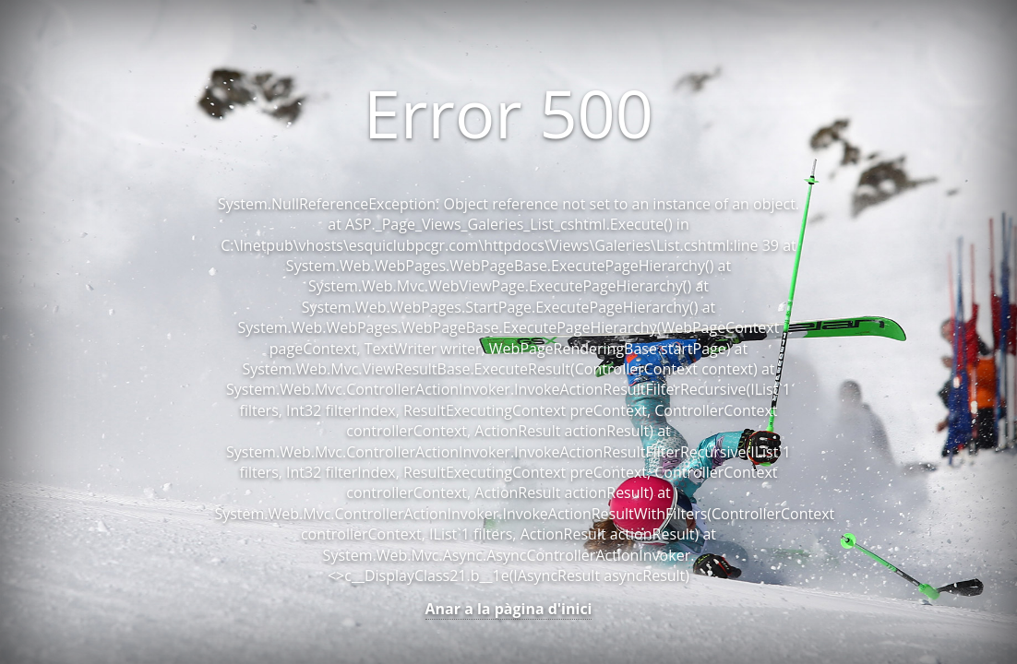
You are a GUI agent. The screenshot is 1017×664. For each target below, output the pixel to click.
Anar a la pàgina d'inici (508, 609)
